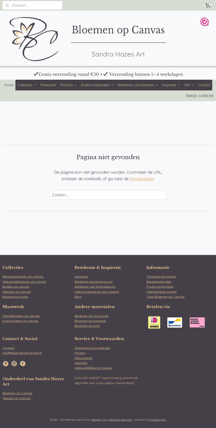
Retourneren (84, 358)
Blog (78, 297)
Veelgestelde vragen (162, 292)
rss (104, 419)
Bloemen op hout (87, 326)
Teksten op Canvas (16, 398)
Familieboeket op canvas (21, 316)
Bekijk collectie (200, 95)
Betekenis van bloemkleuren (95, 287)
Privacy (80, 353)
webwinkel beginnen (120, 419)
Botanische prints (15, 297)
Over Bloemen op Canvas (166, 297)
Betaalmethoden (159, 282)
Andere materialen (97, 85)
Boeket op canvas (15, 287)
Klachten (81, 363)
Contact (204, 85)
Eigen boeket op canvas (20, 321)
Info (189, 85)
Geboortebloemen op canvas (24, 282)
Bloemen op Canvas (17, 393)
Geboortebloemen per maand (97, 292)
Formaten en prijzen (161, 276)
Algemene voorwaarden (92, 348)
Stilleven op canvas (16, 292)
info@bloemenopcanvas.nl (22, 353)
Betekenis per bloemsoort (94, 282)
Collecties (27, 85)
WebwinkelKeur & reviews (93, 368)
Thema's (68, 85)
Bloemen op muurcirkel (92, 316)
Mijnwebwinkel (157, 419)
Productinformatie (160, 287)
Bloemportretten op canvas (22, 276)
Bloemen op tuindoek (90, 321)
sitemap (96, 419)
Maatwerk (48, 85)
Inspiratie (171, 85)
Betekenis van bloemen (138, 85)
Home (9, 85)
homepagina (142, 178)
